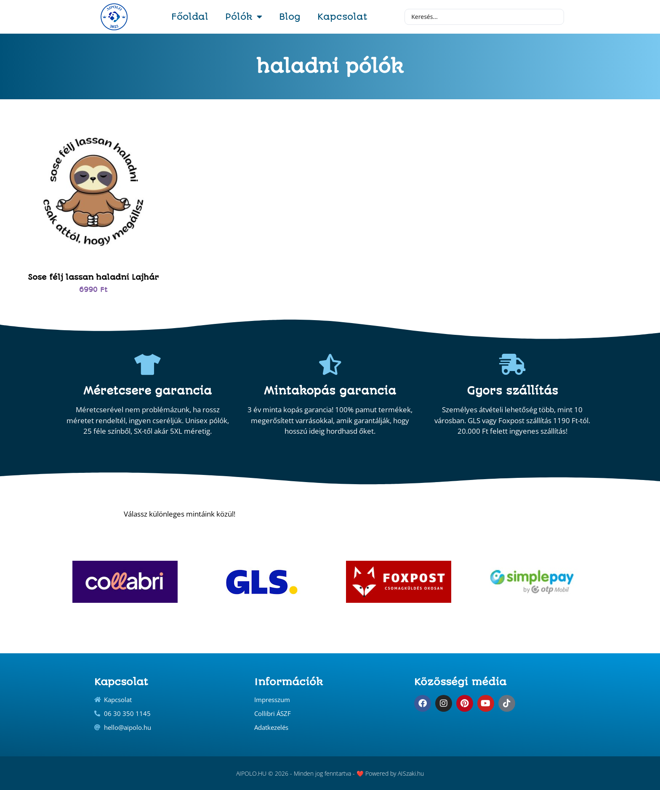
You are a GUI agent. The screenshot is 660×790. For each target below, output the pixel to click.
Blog (290, 16)
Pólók (243, 16)
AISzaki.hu (411, 773)
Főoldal (189, 16)
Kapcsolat (342, 16)
